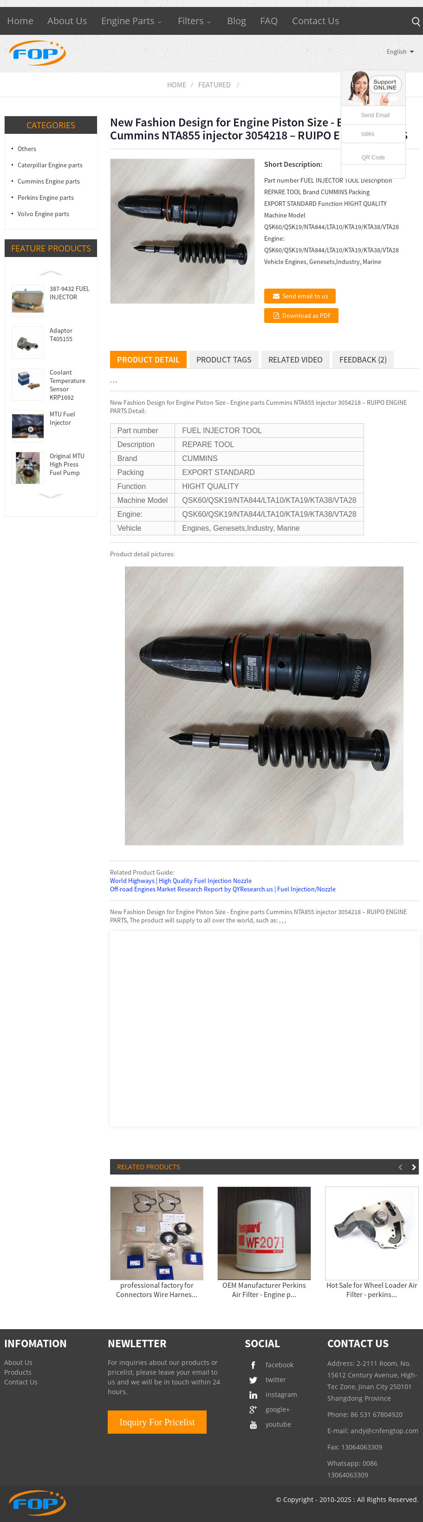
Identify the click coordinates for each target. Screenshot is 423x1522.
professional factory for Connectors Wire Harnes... (156, 1289)
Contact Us (315, 20)
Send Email (375, 115)
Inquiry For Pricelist (157, 1422)
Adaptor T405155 (61, 334)
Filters (195, 20)
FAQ (269, 20)
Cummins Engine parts (49, 181)
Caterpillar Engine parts (50, 165)
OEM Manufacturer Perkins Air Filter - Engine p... (264, 1289)
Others (27, 149)
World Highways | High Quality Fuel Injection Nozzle (181, 880)
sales (367, 134)
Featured (214, 84)
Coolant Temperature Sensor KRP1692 (67, 385)
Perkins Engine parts (46, 197)
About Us (67, 20)
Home (20, 20)
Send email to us (305, 296)
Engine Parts (132, 20)
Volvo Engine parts (43, 214)
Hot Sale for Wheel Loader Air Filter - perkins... (371, 1289)
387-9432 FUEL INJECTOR (70, 292)
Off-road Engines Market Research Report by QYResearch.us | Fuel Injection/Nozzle (223, 889)
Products (18, 1372)
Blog (236, 20)
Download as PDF (306, 315)
